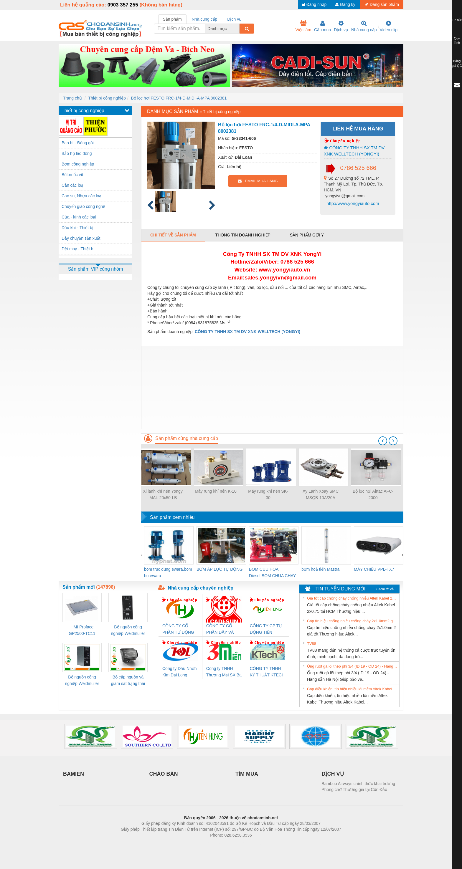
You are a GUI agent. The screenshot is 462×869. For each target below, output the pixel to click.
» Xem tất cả (384, 589)
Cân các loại (73, 185)
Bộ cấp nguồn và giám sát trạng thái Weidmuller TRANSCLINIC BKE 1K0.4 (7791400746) (128, 681)
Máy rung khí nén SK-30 (268, 494)
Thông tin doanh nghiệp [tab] (242, 235)
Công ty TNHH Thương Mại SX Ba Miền (224, 672)
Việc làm (303, 26)
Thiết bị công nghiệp (107, 98)
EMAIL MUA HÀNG (258, 181)
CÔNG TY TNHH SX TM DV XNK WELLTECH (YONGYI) (354, 150)
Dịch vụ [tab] (234, 19)
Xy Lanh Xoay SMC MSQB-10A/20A (321, 494)
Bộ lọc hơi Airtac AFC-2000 (373, 494)
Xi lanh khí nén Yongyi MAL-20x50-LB (163, 494)
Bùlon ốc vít (72, 174)
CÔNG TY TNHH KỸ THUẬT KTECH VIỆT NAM (267, 672)
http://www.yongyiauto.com (352, 203)
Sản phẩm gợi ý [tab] (307, 235)
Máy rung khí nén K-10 (216, 491)
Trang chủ (72, 98)
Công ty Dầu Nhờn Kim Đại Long (179, 671)
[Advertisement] (272, 387)
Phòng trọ (193, 844)
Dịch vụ (341, 26)
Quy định (457, 41)
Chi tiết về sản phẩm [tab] (173, 235)
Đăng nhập (314, 4)
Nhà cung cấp (364, 26)
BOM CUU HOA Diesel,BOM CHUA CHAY (272, 572)
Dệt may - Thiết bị (78, 248)
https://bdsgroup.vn (223, 844)
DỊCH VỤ (333, 774)
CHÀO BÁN (163, 774)
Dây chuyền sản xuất (81, 238)
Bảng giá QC (457, 63)
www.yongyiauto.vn (284, 270)
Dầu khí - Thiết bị (77, 227)
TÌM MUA (246, 774)
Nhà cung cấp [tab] (204, 19)
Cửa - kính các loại (79, 217)
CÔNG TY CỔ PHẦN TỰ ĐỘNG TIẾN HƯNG (178, 629)
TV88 (311, 643)
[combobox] (237, 28)
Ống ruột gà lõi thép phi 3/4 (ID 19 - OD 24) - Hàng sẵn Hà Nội (352, 666)
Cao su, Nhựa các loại (82, 195)
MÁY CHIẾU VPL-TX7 (374, 569)
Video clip (388, 26)
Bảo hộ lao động (77, 153)
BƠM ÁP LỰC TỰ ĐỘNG (219, 569)
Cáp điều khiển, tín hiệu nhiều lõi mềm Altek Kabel (349, 689)
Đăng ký (345, 4)
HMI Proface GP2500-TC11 (82, 630)
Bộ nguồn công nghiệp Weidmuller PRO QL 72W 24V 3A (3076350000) (82, 681)
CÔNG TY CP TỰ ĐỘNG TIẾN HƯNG (266, 629)
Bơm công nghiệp (78, 164)
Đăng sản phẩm (382, 4)
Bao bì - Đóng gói (78, 142)
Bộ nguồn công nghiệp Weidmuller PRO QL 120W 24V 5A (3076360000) (128, 631)
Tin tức (457, 20)
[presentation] (382, 440)
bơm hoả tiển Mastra (320, 569)
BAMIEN (73, 774)
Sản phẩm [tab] (172, 19)
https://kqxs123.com (259, 844)
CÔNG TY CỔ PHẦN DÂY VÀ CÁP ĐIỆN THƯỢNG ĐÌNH (221, 629)
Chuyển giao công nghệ (83, 206)
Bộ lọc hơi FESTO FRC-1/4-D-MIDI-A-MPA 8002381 (179, 98)
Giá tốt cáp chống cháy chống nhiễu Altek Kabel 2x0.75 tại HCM (352, 598)
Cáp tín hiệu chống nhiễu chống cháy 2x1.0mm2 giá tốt (352, 621)
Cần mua (322, 26)
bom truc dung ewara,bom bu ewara (168, 572)
